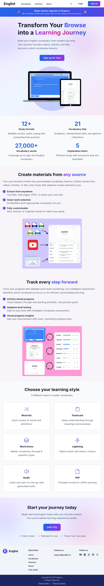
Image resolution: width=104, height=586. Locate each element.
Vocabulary (26, 4)
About (49, 4)
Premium (39, 4)
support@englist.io (62, 555)
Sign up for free (52, 57)
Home (31, 555)
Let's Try (52, 527)
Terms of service (59, 583)
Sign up (94, 3)
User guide (33, 570)
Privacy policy (43, 583)
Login (80, 3)
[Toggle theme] (71, 4)
